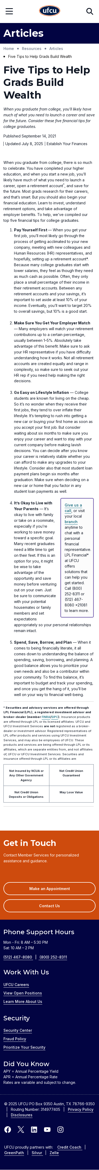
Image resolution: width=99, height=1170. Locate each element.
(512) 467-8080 (21, 957)
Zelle (54, 1152)
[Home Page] (49, 11)
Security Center (17, 1030)
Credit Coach (69, 1147)
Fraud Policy (14, 1039)
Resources (31, 48)
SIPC (54, 717)
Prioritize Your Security (24, 1047)
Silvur (37, 1152)
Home (8, 48)
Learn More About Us (22, 1001)
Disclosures (21, 1115)
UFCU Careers (16, 984)
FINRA (46, 717)
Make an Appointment (57, 890)
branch (71, 521)
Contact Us (49, 906)
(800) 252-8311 (53, 957)
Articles (56, 48)
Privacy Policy (80, 1109)
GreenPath (14, 1152)
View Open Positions (22, 993)
